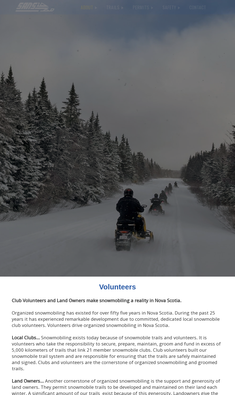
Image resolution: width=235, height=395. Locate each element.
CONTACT (197, 7)
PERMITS (143, 7)
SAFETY (171, 7)
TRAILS (114, 7)
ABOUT (89, 7)
